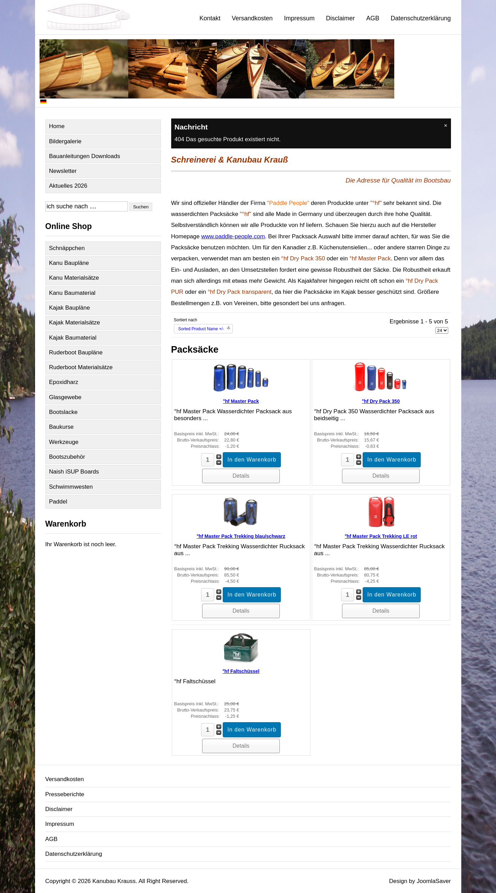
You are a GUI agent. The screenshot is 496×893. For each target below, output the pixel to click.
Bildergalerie (65, 141)
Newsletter (63, 171)
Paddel (58, 501)
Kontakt (209, 18)
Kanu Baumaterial (72, 293)
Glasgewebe (65, 397)
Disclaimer (340, 18)
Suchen (140, 206)
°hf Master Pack (241, 401)
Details (241, 476)
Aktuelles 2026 (68, 186)
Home (57, 126)
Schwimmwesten (71, 487)
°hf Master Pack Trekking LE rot (381, 536)
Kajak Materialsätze (74, 322)
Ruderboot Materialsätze (81, 367)
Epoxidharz (63, 382)
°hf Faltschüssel (241, 671)
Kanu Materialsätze (74, 277)
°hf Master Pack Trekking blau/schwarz (241, 536)
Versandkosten (252, 18)
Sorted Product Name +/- (201, 328)
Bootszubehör (67, 457)
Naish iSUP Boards (74, 471)
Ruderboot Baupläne (76, 352)
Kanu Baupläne (69, 263)
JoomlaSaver (434, 881)
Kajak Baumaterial (73, 337)
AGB (372, 18)
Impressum (299, 18)
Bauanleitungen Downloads (84, 156)
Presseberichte (64, 794)
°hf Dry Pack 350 (381, 401)
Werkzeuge (64, 442)
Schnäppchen (67, 248)
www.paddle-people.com (233, 236)
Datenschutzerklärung (420, 18)
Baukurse (61, 427)
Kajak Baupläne (69, 307)
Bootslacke (63, 412)
